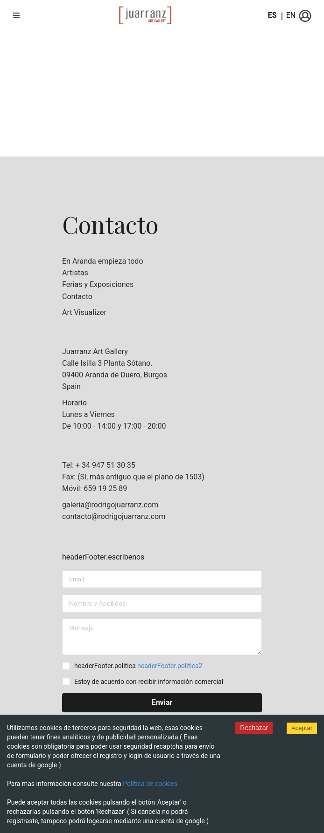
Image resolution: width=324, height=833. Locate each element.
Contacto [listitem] (77, 296)
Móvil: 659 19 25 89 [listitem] (94, 488)
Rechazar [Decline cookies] (254, 727)
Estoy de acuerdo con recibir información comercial (148, 681)
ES (272, 15)
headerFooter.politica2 (169, 665)
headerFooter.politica (138, 665)
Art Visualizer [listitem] (84, 312)
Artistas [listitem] (75, 272)
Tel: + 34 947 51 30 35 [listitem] (98, 465)
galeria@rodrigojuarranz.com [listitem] (110, 505)
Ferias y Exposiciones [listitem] (98, 284)
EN (291, 15)
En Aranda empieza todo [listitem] (102, 261)
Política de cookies (150, 783)
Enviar (162, 702)
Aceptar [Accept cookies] (301, 727)
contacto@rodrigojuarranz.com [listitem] (113, 516)
